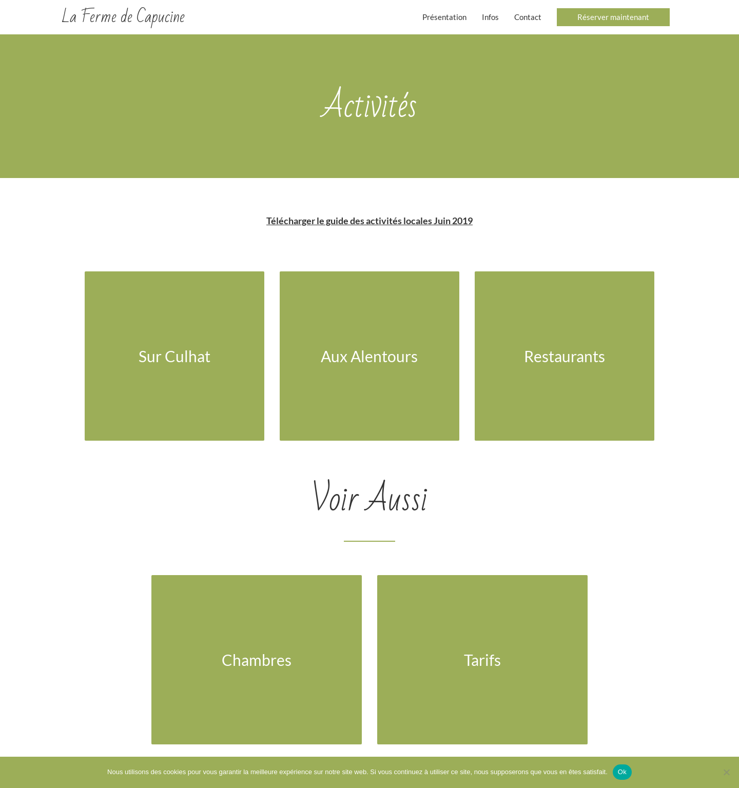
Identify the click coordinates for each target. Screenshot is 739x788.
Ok (622, 772)
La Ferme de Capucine (123, 17)
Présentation (444, 17)
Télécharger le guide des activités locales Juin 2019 (369, 220)
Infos (490, 17)
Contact (527, 17)
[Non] (726, 772)
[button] (613, 17)
